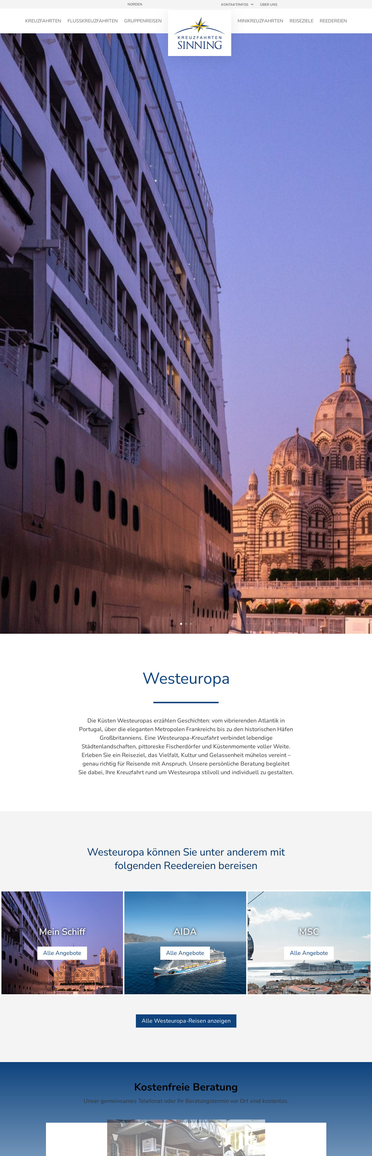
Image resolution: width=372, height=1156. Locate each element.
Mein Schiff (62, 933)
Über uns (268, 4)
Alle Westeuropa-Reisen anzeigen (186, 1021)
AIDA (185, 933)
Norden (135, 4)
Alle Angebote (62, 954)
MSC (309, 933)
